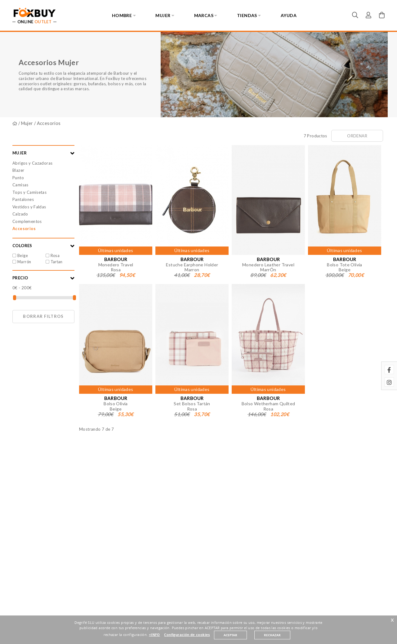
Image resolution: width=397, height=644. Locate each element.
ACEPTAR (230, 635)
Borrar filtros (43, 316)
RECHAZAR (272, 635)
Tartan (57, 261)
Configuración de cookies (187, 634)
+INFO (154, 634)
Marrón (24, 261)
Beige (22, 255)
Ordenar (357, 135)
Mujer (27, 123)
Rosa (55, 255)
